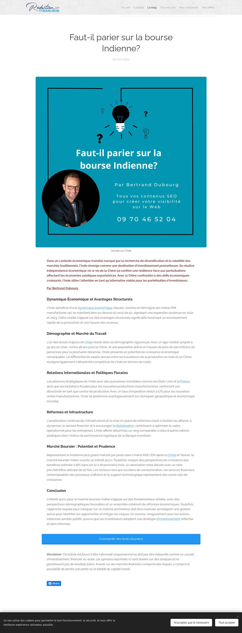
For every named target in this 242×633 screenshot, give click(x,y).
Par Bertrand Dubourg (62, 288)
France (185, 381)
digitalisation (125, 425)
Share (54, 583)
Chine (172, 455)
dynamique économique (95, 308)
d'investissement (168, 519)
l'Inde (89, 342)
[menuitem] (102, 7)
